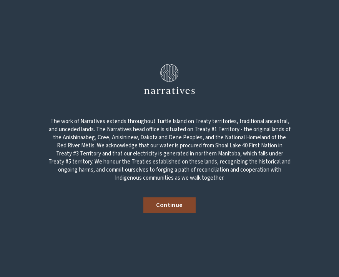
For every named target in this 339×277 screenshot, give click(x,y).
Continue (169, 205)
